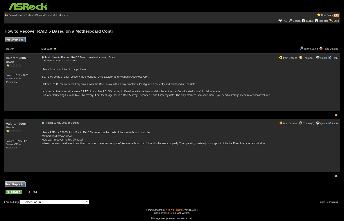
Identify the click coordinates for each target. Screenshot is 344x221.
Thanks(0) (306, 58)
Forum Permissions (329, 202)
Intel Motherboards (57, 15)
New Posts (327, 15)
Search (297, 21)
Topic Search (309, 48)
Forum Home (16, 15)
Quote (323, 58)
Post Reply (14, 40)
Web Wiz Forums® (174, 210)
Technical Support (35, 15)
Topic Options (328, 48)
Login (336, 21)
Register (323, 21)
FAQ (285, 21)
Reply (335, 58)
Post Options (288, 58)
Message (47, 48)
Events (308, 21)
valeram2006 (17, 58)
